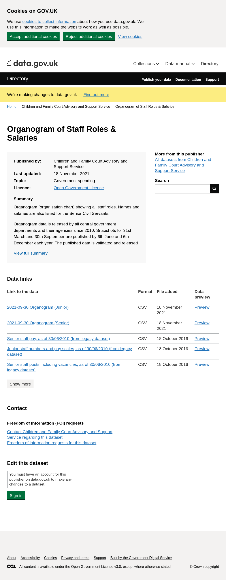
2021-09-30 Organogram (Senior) (38, 323)
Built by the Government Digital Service (141, 558)
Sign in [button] (16, 495)
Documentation (188, 79)
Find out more (96, 94)
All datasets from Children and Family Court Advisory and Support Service (183, 165)
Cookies (50, 558)
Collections (144, 63)
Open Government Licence (79, 187)
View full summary (31, 253)
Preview (201, 307)
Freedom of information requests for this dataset (51, 442)
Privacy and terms (75, 558)
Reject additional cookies (89, 36)
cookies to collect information (49, 21)
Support (212, 79)
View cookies (130, 36)
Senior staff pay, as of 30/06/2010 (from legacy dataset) (58, 338)
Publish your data (156, 79)
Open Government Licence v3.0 (96, 567)
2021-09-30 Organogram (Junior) (38, 307)
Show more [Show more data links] (20, 384)
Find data (214, 188)
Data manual (178, 63)
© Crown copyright (204, 567)
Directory (209, 63)
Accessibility (30, 558)
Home (12, 106)
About (11, 558)
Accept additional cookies (33, 36)
